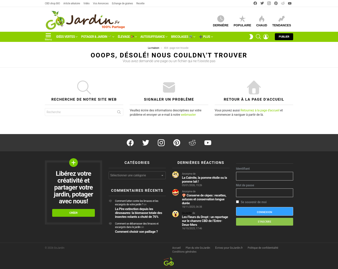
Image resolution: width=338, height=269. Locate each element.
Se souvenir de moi (251, 202)
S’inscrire (264, 221)
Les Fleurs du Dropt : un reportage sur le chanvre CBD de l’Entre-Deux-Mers (205, 221)
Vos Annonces (100, 3)
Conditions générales (184, 251)
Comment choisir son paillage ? (136, 232)
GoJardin (187, 213)
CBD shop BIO (52, 3)
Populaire (242, 21)
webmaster (188, 114)
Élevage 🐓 (126, 36)
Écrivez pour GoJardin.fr (229, 247)
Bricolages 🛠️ (181, 36)
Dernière (220, 21)
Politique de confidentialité (263, 247)
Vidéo (86, 3)
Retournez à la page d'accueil (260, 110)
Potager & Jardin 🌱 (96, 36)
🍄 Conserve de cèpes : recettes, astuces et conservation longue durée (204, 199)
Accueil (176, 247)
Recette (140, 3)
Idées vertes (65, 36)
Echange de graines (122, 3)
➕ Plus (204, 36)
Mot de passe (245, 185)
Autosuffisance (152, 36)
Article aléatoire (71, 3)
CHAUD (261, 21)
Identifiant (243, 168)
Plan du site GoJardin (198, 247)
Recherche (119, 113)
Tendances (281, 21)
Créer (73, 212)
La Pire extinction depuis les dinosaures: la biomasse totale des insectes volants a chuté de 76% (138, 213)
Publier (284, 37)
